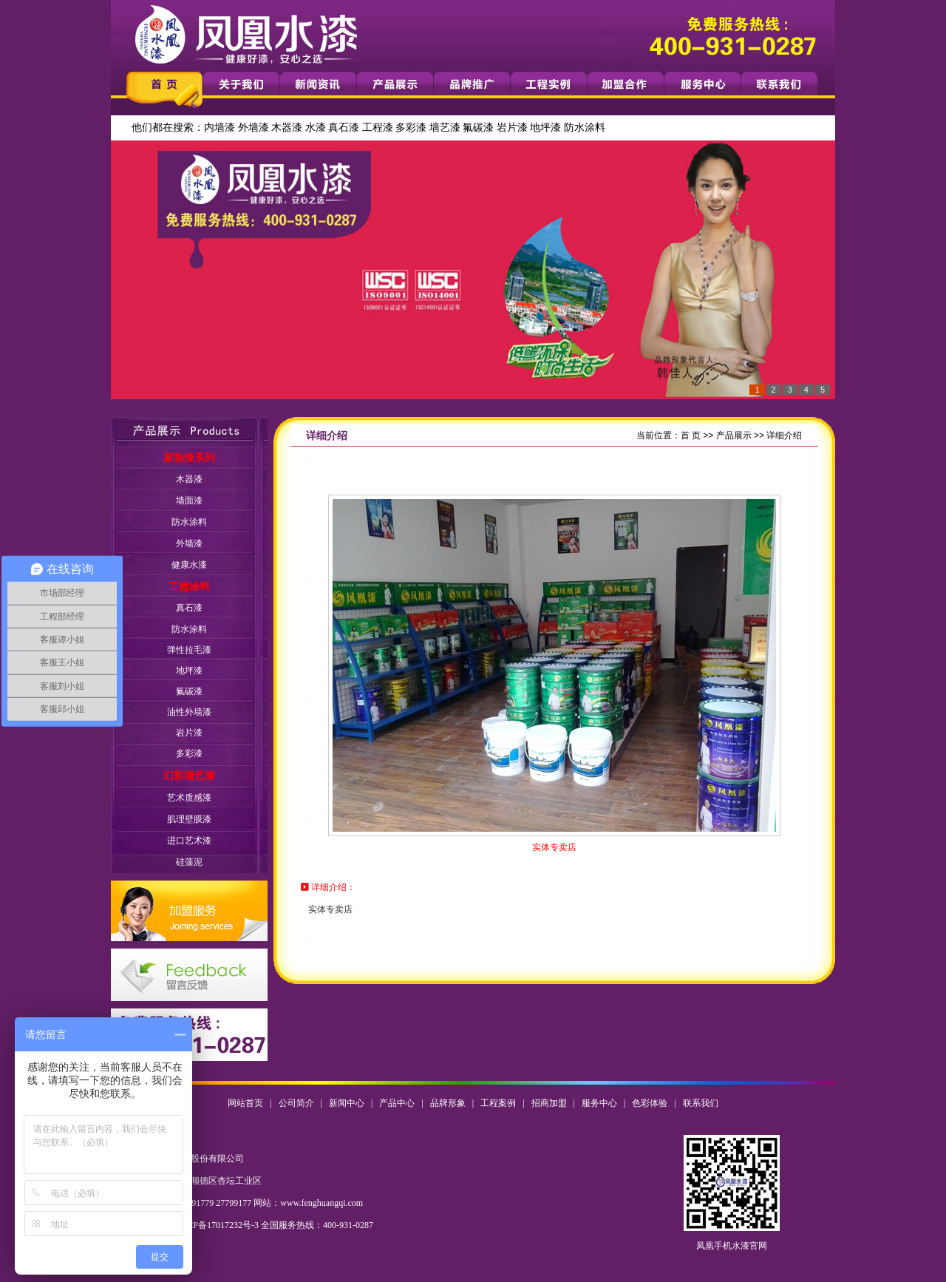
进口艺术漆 (189, 840)
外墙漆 (253, 127)
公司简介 (296, 1103)
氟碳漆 (478, 127)
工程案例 (498, 1103)
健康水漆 (189, 565)
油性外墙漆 (189, 712)
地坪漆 (545, 127)
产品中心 (397, 1103)
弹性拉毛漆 (189, 650)
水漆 (315, 127)
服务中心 (599, 1103)
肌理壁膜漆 (189, 819)
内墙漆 (219, 127)
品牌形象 (448, 1103)
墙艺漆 (444, 127)
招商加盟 (549, 1103)
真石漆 (343, 127)
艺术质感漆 (189, 798)
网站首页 (245, 1103)
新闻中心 (346, 1103)
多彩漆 (410, 127)
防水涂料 (584, 127)
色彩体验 (649, 1103)
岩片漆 (512, 127)
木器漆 (286, 127)
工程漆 (377, 127)
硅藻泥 (189, 862)
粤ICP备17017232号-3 (217, 1225)
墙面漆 (189, 500)
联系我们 (700, 1103)
